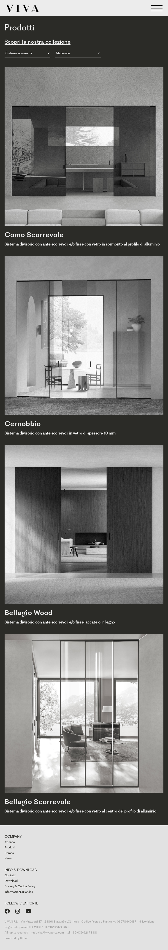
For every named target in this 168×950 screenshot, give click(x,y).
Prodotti (10, 847)
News (8, 858)
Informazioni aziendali (19, 891)
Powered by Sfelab (16, 938)
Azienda (10, 842)
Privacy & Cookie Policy (20, 886)
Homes (9, 853)
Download (11, 881)
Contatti (10, 875)
